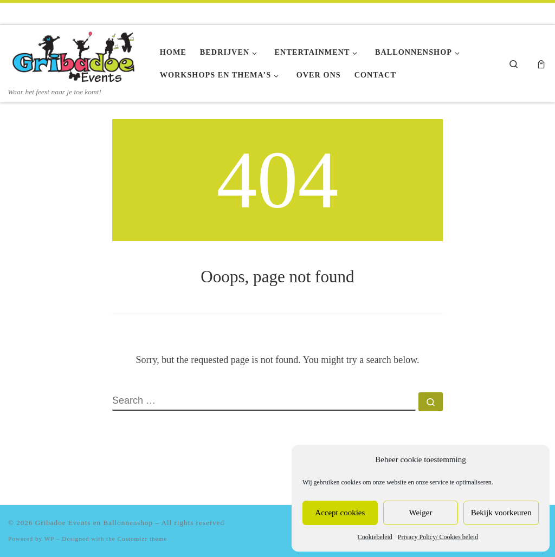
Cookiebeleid (375, 537)
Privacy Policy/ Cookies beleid (438, 537)
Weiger (421, 512)
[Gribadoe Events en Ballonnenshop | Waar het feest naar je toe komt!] (76, 56)
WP (49, 538)
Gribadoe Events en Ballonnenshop (94, 523)
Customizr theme (142, 538)
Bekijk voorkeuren (501, 512)
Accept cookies (340, 512)
